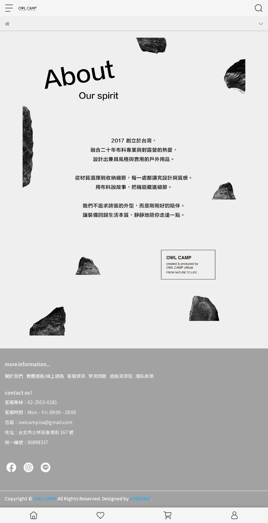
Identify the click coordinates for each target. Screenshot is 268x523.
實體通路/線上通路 (45, 376)
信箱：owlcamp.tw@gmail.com (38, 422)
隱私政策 (145, 376)
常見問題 (97, 376)
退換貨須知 (121, 376)
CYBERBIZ (140, 498)
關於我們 (14, 376)
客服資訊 (76, 376)
